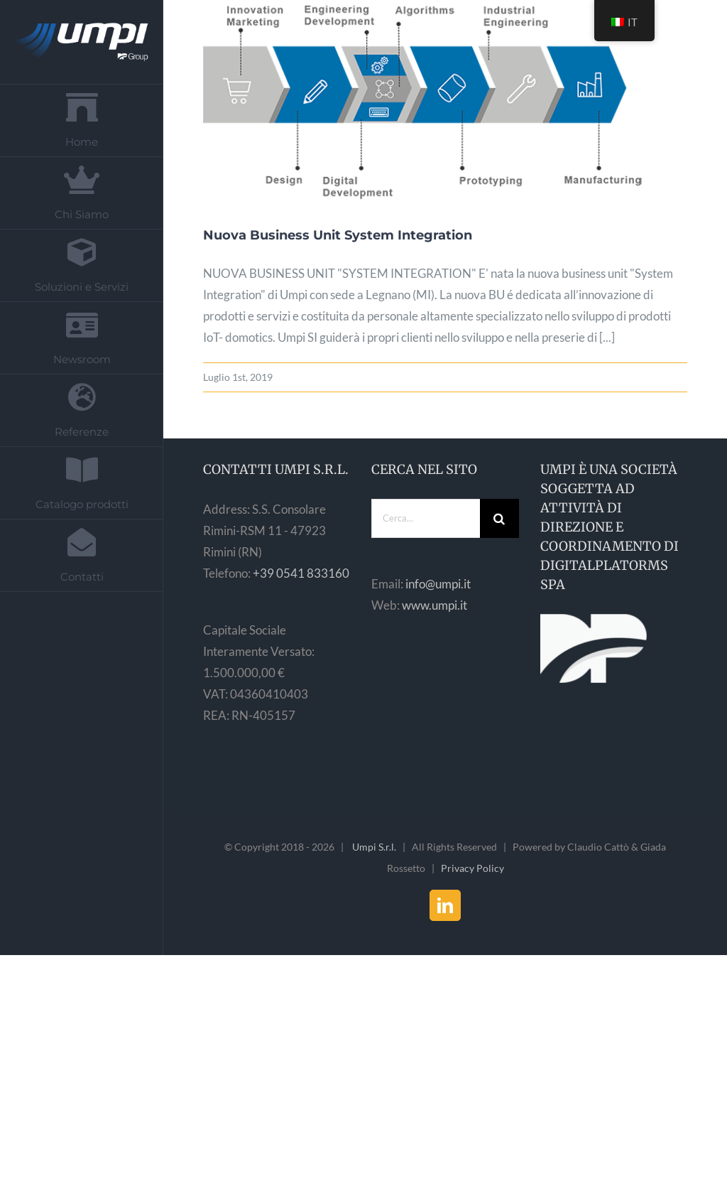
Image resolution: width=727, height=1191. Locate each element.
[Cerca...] (425, 518)
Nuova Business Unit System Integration (337, 235)
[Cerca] (499, 518)
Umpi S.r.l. (374, 847)
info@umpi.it (438, 583)
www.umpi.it (434, 605)
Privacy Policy (472, 868)
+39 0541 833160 (301, 573)
